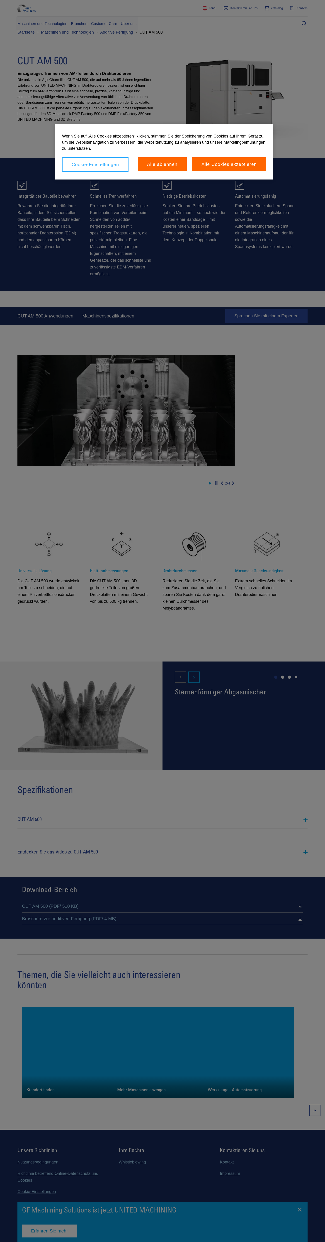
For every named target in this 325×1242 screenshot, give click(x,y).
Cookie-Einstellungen (95, 164)
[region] (164, 152)
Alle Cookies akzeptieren (229, 164)
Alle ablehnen (162, 164)
